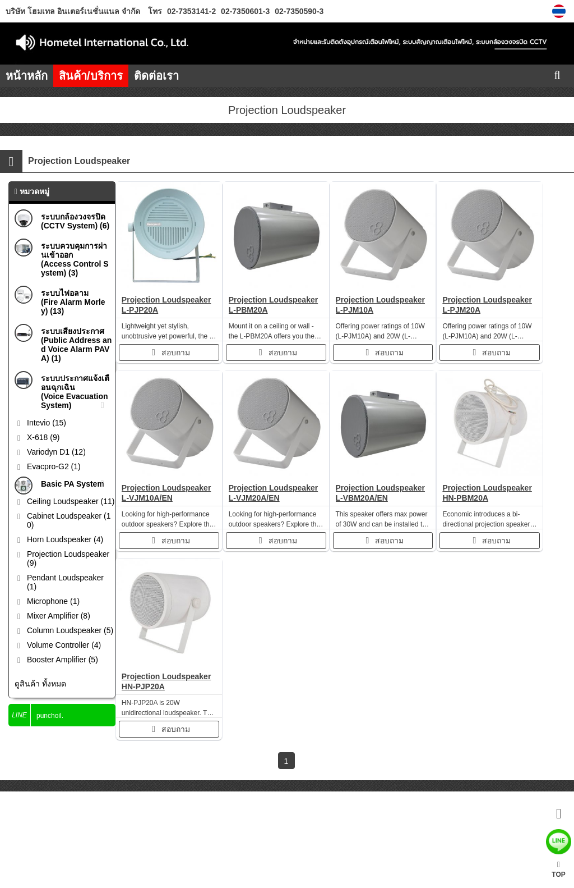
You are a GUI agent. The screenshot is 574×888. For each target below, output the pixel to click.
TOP (558, 869)
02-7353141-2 (191, 11)
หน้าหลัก (27, 76)
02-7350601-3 (244, 11)
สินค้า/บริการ (91, 76)
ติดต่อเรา (156, 76)
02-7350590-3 (297, 11)
